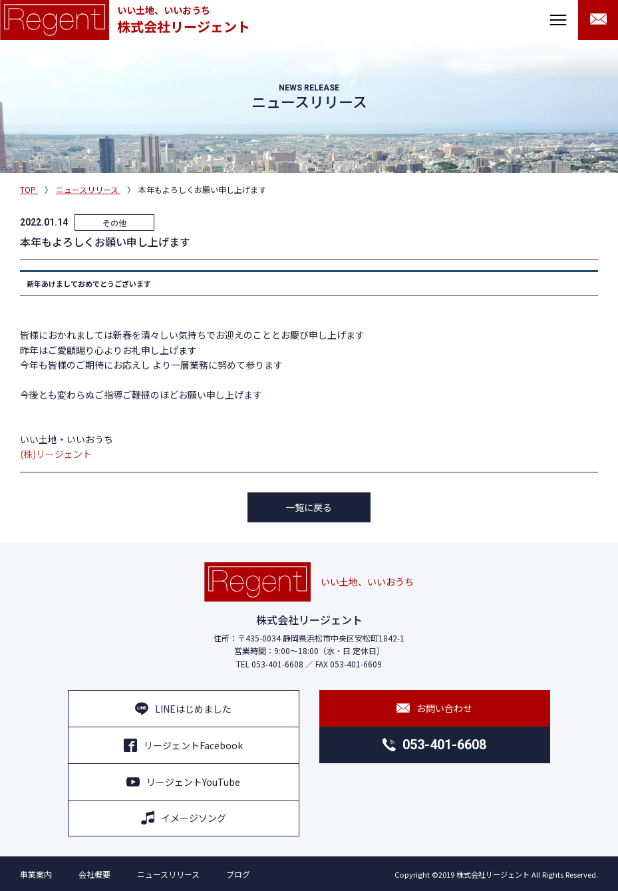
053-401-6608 (434, 745)
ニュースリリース (168, 874)
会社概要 (94, 874)
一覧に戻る (309, 507)
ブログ (238, 874)
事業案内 (36, 874)
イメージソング (183, 817)
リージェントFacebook (183, 745)
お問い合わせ (434, 708)
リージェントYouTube (183, 782)
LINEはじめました (183, 708)
